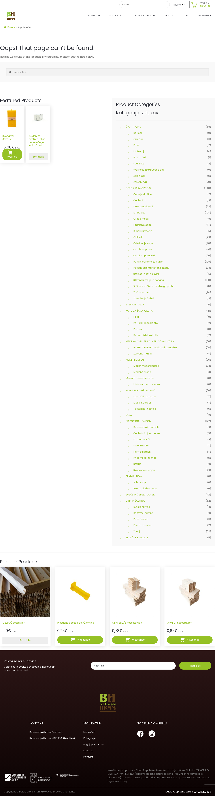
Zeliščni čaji (140, 182)
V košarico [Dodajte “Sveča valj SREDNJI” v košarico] (12, 154)
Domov (11, 27)
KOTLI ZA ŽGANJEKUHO (139, 310)
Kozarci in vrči (141, 439)
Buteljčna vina (141, 507)
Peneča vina (140, 519)
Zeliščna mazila (142, 353)
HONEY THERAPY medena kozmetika (155, 347)
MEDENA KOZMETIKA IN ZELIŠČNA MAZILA (150, 341)
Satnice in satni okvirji (146, 274)
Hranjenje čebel (142, 225)
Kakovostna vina (143, 513)
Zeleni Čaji (139, 176)
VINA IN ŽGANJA (135, 501)
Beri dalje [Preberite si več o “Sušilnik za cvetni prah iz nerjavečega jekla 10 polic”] (38, 156)
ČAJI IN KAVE (133, 127)
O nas (167, 15)
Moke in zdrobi (142, 402)
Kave (136, 145)
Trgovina (92, 15)
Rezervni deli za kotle (145, 335)
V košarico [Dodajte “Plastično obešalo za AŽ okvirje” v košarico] (83, 640)
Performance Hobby (145, 323)
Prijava (177, 5)
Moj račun (89, 732)
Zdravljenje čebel (143, 298)
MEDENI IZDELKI (135, 360)
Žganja (137, 531)
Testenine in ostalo (144, 409)
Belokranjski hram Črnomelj (45, 732)
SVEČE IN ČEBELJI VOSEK (140, 494)
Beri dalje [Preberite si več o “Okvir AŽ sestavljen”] (25, 640)
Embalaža (139, 212)
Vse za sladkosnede (145, 488)
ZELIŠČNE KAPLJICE (137, 537)
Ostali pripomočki (144, 255)
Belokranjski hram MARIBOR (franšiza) (52, 738)
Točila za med (141, 292)
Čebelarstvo (115, 15)
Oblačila (138, 237)
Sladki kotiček (134, 476)
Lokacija (88, 756)
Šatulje (137, 464)
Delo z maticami (143, 206)
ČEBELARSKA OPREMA (139, 188)
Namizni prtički (142, 451)
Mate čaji (138, 151)
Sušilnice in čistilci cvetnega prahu (153, 286)
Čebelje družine (142, 194)
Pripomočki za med (145, 458)
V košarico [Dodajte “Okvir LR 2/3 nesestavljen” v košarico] (138, 640)
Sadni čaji (138, 163)
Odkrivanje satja (143, 243)
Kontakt (88, 750)
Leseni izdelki (141, 445)
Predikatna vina (142, 525)
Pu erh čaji (139, 157)
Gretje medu (141, 219)
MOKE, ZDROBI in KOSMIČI (141, 390)
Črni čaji (138, 139)
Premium (138, 329)
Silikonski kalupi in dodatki (148, 280)
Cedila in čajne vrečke (146, 433)
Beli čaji (137, 133)
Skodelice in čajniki (144, 470)
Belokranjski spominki (146, 427)
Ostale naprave (142, 249)
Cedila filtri (139, 200)
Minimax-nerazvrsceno (140, 378)
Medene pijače (142, 372)
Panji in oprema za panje (148, 261)
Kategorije (89, 738)
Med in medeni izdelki (146, 366)
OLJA (129, 415)
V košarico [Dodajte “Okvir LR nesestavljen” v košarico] (193, 640)
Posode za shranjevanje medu (151, 268)
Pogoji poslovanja (93, 744)
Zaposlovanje (204, 15)
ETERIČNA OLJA (135, 304)
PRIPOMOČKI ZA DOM (138, 421)
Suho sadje (139, 482)
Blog (185, 15)
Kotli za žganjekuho (145, 15)
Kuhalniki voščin (142, 231)
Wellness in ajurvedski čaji (148, 169)
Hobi (136, 317)
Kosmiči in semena (144, 396)
